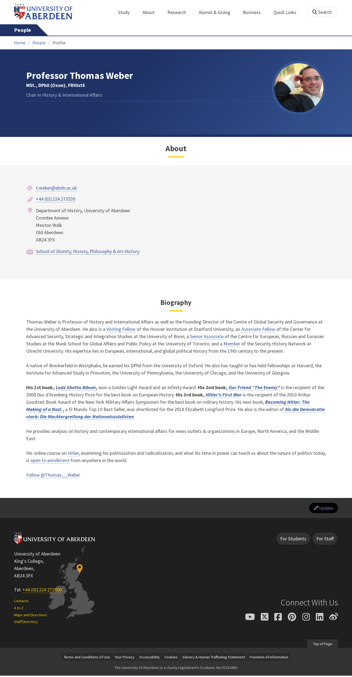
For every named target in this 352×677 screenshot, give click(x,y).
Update (322, 509)
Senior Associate (207, 336)
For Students (293, 540)
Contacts (21, 601)
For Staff (325, 540)
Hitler (73, 453)
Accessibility (149, 658)
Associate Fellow (258, 329)
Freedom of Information (269, 658)
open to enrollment (50, 460)
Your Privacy (124, 658)
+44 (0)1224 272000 (42, 591)
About (152, 12)
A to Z (18, 609)
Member (232, 344)
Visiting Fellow (121, 329)
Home (19, 42)
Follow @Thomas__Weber (53, 475)
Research (179, 12)
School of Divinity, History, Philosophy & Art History (87, 251)
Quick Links (287, 12)
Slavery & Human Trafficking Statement (213, 658)
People (22, 30)
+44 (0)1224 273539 (55, 199)
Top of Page (322, 644)
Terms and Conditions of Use (87, 658)
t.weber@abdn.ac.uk (56, 188)
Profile (59, 42)
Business (255, 12)
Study (127, 12)
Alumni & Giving (217, 12)
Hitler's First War (224, 395)
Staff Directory (26, 623)
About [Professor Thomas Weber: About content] (176, 148)
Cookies (171, 658)
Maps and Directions (30, 616)
